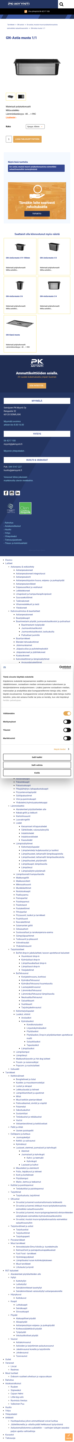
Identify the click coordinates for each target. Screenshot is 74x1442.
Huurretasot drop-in (30, 956)
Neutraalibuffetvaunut (31, 997)
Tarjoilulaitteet (17, 949)
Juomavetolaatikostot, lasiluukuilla (37, 631)
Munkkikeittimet (23, 888)
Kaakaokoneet (22, 655)
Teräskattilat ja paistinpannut (30, 1188)
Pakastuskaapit (23, 785)
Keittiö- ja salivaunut (25, 1140)
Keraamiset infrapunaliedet (34, 826)
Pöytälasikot (32, 1031)
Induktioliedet (27, 833)
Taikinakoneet (22, 601)
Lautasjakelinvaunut (31, 987)
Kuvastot (9, 1434)
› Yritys (7, 533)
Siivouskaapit (22, 1311)
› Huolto (7, 529)
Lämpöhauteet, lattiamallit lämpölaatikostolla (42, 857)
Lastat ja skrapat (24, 1086)
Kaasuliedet (26, 840)
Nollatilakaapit (23, 778)
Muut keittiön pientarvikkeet (29, 1099)
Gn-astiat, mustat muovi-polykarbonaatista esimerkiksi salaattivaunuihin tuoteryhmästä (32, 168)
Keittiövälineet (17, 1076)
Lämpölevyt (26, 867)
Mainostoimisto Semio (37, 550)
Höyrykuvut (16, 1294)
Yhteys (37, 434)
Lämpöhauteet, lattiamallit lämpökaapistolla (42, 854)
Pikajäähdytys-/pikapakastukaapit (32, 789)
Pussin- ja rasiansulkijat (27, 1062)
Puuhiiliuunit (22, 918)
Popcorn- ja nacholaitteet (27, 1065)
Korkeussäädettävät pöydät (29, 1328)
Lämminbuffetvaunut (31, 990)
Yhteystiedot (11, 1414)
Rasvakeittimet (23, 922)
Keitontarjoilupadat (30, 847)
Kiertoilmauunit (23, 816)
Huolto (8, 1407)
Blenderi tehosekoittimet (27, 642)
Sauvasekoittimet (24, 597)
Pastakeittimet (23, 908)
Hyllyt (13, 1277)
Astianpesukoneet (24, 570)
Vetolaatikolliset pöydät (27, 1335)
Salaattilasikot (33, 1041)
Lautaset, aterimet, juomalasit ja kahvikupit (36, 1147)
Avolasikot (26, 1018)
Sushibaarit (26, 1004)
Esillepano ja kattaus (20, 1134)
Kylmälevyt (21, 1144)
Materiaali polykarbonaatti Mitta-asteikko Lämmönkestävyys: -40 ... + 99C (18, 269)
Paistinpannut (22, 901)
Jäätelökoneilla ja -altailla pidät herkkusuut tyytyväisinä (37, 1424)
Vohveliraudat (22, 942)
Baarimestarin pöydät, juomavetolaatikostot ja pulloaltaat (43, 621)
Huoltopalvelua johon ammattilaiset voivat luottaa (34, 1421)
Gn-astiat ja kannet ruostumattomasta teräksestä (39, 1202)
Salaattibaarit (27, 1000)
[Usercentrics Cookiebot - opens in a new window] (59, 667)
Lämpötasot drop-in (30, 966)
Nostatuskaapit (23, 891)
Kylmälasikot (27, 1021)
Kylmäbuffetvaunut (30, 980)
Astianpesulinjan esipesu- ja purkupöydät (35, 1325)
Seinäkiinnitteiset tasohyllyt (29, 1287)
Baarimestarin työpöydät (33, 625)
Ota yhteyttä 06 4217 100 (37, 11)
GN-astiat (20, 25)
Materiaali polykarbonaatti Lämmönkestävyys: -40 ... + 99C (18, 346)
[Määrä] (9, 139)
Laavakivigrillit (23, 819)
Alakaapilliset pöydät (26, 1318)
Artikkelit (9, 1417)
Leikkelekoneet (23, 590)
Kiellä (37, 773)
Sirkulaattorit (22, 929)
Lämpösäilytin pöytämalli (33, 871)
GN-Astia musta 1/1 (38, 28)
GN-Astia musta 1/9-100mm (18, 258)
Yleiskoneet (21, 608)
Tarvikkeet (11, 25)
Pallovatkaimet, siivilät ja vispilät (31, 1103)
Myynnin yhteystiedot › (14, 451)
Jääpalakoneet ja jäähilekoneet (30, 652)
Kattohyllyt (21, 1281)
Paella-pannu (22, 895)
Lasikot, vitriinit (23, 1014)
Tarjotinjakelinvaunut (31, 1007)
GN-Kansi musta (13, 335)
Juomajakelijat (23, 1137)
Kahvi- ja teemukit (35, 1158)
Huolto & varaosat (37, 460)
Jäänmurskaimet (24, 645)
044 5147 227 (15, 467)
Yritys (8, 1410)
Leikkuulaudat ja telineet (27, 1089)
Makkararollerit (23, 881)
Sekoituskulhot (23, 1110)
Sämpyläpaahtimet (25, 936)
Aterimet (25, 1151)
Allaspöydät (21, 1322)
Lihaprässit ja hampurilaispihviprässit (33, 594)
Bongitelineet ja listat (26, 1079)
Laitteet (8, 563)
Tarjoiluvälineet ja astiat (22, 1226)
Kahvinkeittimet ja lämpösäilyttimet (32, 659)
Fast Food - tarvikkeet (26, 1253)
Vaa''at (19, 1120)
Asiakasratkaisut (13, 1383)
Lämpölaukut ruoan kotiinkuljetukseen (34, 1260)
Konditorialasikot (35, 1024)
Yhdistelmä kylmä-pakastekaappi (31, 802)
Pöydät (14, 1315)
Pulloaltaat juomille (30, 635)
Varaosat (9, 1363)
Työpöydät (21, 1332)
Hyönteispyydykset (25, 1257)
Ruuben (14, 1387)
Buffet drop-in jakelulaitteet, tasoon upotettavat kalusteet (42, 953)
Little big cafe (17, 1397)
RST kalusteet (11, 1270)
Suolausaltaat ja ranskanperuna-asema (34, 932)
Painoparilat (21, 898)
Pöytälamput (22, 1178)
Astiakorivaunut (23, 1342)
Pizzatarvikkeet (18, 1240)
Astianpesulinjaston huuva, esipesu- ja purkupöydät (40, 580)
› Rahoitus (8, 522)
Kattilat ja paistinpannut (22, 1185)
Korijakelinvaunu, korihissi (33, 977)
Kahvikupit (32, 1161)
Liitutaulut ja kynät (25, 1267)
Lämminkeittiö (17, 806)
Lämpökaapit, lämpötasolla (34, 864)
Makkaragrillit (22, 877)
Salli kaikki (37, 757)
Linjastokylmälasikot (36, 1028)
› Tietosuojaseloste (13, 540)
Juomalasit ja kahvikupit (33, 1154)
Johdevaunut (22, 1352)
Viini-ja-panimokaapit (26, 799)
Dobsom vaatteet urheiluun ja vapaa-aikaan (31, 1376)
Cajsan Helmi (17, 1393)
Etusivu (8, 560)
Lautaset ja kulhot (29, 1165)
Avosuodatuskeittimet (31, 662)
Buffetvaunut (22, 973)
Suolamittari (22, 1113)
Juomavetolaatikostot (31, 628)
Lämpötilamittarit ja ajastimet (30, 1093)
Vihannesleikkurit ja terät (27, 604)
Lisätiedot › (11, 117)
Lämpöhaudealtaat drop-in (33, 963)
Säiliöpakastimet (24, 795)
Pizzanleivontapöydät (26, 792)
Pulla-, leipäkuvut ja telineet (29, 1171)
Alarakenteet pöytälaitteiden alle (31, 809)
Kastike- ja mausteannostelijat (30, 1082)
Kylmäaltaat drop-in (30, 959)
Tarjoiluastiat (22, 1229)
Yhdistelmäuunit (23, 946)
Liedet (19, 823)
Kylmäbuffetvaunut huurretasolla (37, 983)
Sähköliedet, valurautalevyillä (35, 830)
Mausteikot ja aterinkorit (27, 1168)
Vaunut (14, 1339)
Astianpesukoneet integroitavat (30, 573)
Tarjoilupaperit (23, 1236)
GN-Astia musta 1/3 (48, 258)
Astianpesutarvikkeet (26, 584)
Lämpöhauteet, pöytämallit (34, 860)
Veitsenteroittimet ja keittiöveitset (31, 1123)
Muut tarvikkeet (18, 1243)
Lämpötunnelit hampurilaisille (30, 874)
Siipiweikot (16, 1390)
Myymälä (37, 401)
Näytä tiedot (60, 749)
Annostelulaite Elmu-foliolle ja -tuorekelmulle (37, 1246)
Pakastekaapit (22, 782)
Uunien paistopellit (24, 1130)
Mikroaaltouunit (23, 884)
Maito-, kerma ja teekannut (28, 1182)
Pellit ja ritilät (17, 1127)
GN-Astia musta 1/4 (48, 296)
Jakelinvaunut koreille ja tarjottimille (33, 1349)
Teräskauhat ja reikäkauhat (29, 1117)
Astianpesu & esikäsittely (22, 567)
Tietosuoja (10, 1438)
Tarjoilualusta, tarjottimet (28, 1195)
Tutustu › (37, 214)
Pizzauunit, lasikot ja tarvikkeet (30, 915)
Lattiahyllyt (21, 1284)
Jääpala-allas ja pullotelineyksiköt (32, 649)
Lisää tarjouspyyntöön (27, 139)
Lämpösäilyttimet (24, 843)
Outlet (8, 1359)
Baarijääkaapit (23, 618)
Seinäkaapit (21, 1308)
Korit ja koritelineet (24, 1175)
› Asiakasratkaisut (12, 526)
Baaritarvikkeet (23, 638)
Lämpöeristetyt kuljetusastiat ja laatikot (40, 850)
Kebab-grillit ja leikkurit (26, 812)
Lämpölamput (22, 1052)
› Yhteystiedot (10, 536)
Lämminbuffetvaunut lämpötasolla (37, 994)
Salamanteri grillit (24, 925)
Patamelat (21, 1106)
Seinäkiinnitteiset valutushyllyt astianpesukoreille (39, 1291)
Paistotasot (21, 905)
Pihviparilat (21, 912)
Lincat (14, 1366)
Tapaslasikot (33, 1045)
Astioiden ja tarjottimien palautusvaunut (35, 1346)
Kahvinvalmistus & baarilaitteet (25, 611)
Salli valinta (37, 765)
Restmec (15, 1369)
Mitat (18, 1096)
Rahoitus (9, 1380)
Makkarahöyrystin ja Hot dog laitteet (33, 1059)
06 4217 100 (10, 440)
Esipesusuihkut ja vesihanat (29, 587)
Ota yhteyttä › (37, 385)
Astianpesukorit (23, 577)
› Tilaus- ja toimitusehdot (15, 543)
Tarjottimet (16, 1192)
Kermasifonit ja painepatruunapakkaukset (35, 1250)
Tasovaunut (21, 1356)
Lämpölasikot (27, 1048)
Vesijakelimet (27, 970)
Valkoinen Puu (17, 1404)
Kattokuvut (21, 1298)
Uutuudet (15, 1069)
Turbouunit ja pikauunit (27, 939)
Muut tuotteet (11, 1373)
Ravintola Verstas (19, 1400)
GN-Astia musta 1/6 (14, 296)
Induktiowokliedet (29, 836)
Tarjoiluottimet (23, 1233)
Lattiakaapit (21, 1305)
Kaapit (14, 1301)
